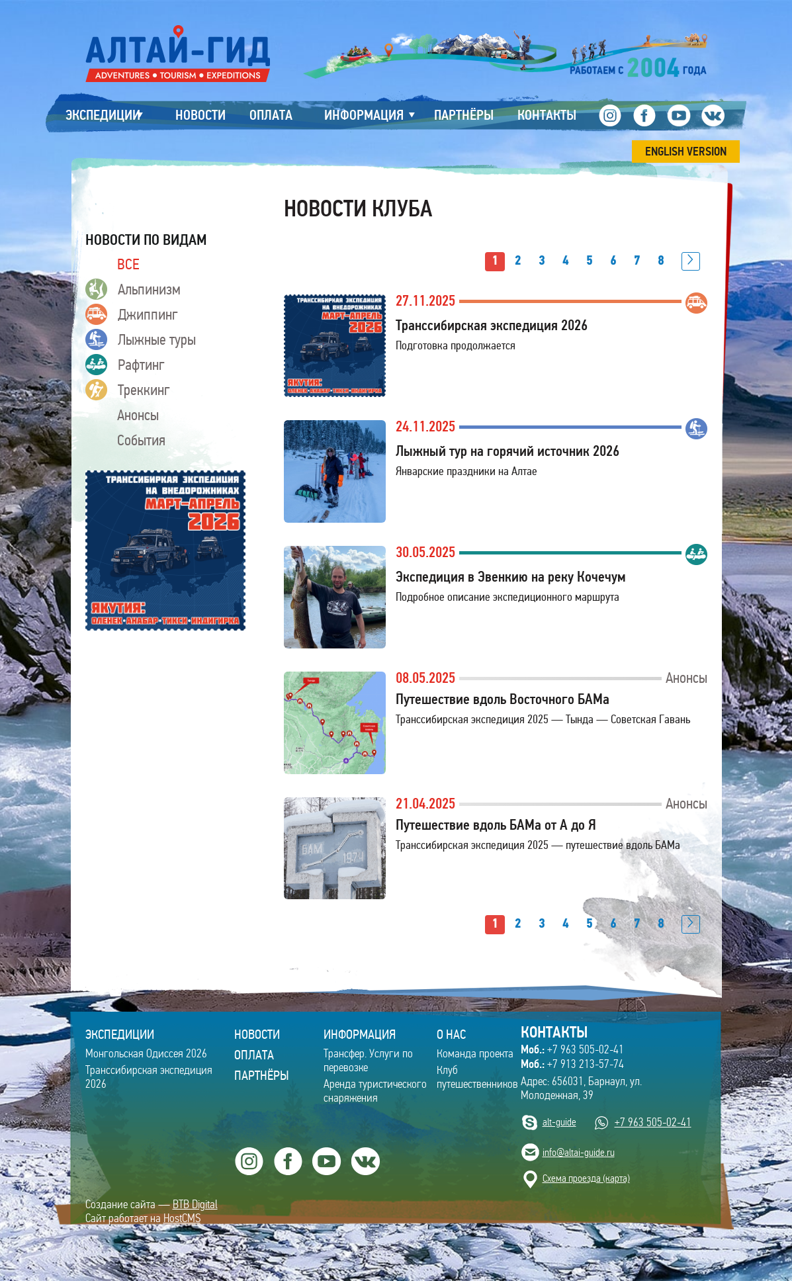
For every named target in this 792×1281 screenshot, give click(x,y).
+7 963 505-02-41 (572, 1049)
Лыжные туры (140, 339)
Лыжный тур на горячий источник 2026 (507, 451)
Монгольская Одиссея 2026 (146, 1054)
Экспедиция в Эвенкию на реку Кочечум (510, 577)
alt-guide (559, 1122)
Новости (257, 1034)
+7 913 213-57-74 (572, 1064)
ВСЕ (128, 264)
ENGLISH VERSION (685, 151)
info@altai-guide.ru (579, 1152)
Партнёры (261, 1075)
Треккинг (127, 389)
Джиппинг (131, 314)
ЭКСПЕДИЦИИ (119, 1034)
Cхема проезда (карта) (586, 1178)
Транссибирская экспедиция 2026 (492, 325)
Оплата (254, 1055)
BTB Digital (195, 1205)
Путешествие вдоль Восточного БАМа (502, 699)
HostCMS (181, 1218)
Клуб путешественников (477, 1077)
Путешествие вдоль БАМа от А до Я (496, 825)
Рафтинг (125, 364)
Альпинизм (133, 289)
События (141, 440)
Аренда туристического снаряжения (375, 1091)
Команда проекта (475, 1054)
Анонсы (138, 415)
